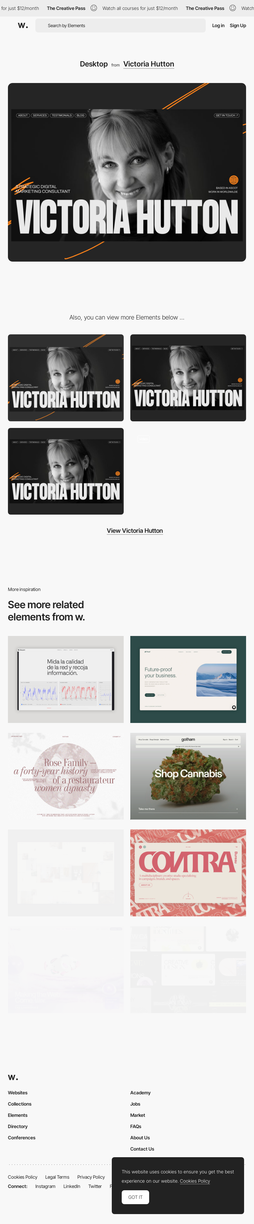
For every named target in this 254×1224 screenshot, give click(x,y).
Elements (17, 1115)
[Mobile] (66, 377)
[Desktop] (188, 776)
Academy (140, 1092)
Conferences (21, 1137)
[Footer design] (66, 471)
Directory (18, 1126)
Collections (19, 1104)
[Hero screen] (188, 377)
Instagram (45, 1186)
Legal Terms (57, 1177)
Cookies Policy (22, 1177)
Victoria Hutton (148, 63)
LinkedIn (72, 1186)
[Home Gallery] (66, 872)
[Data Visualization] (66, 679)
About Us (140, 1137)
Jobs (135, 1104)
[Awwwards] (23, 25)
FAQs (135, 1126)
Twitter (95, 1186)
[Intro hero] (188, 471)
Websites (17, 1092)
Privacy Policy (91, 1177)
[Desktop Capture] (188, 679)
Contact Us (142, 1149)
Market (137, 1115)
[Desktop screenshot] (66, 776)
